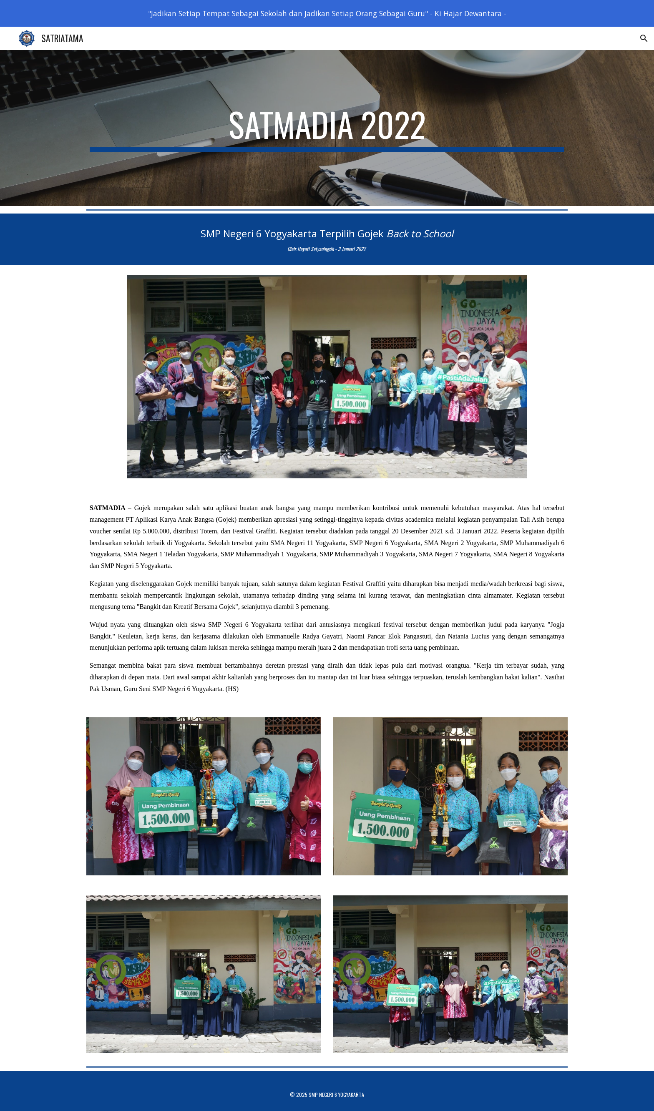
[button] (644, 38)
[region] (327, 13)
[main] (327, 128)
